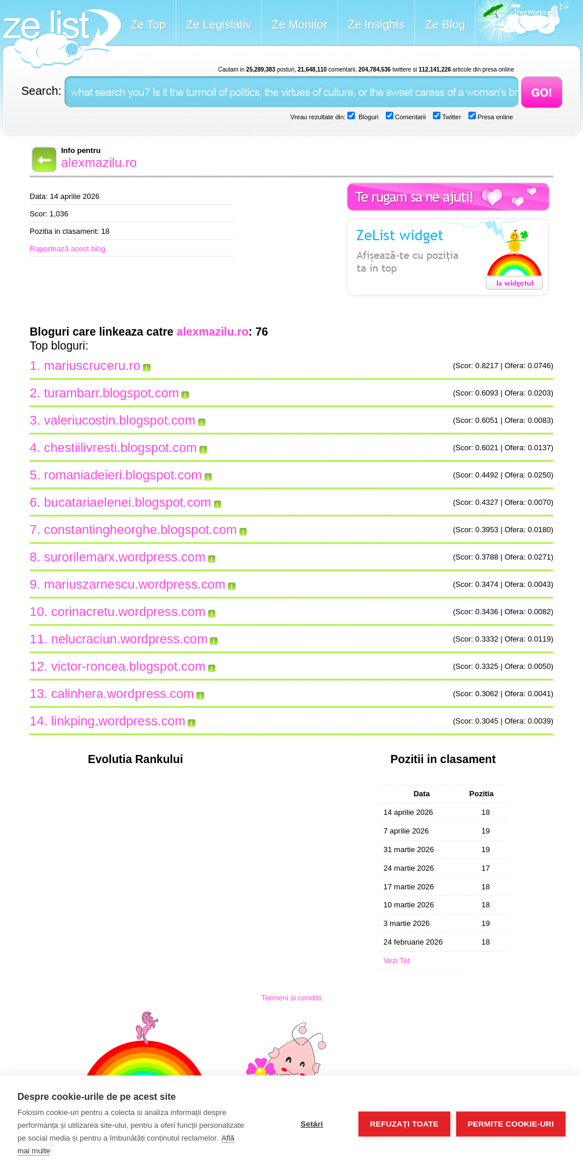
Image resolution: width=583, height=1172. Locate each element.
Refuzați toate (404, 1124)
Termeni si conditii (291, 997)
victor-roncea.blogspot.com (128, 666)
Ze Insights (376, 24)
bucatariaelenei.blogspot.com (127, 502)
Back (43, 159)
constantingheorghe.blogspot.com (140, 529)
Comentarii (409, 116)
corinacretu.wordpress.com (128, 611)
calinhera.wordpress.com (122, 693)
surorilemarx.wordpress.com (124, 557)
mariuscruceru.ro (92, 365)
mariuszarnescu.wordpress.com (135, 584)
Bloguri (367, 116)
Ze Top (148, 24)
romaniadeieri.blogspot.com (123, 475)
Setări (311, 1124)
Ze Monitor (300, 24)
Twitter (450, 116)
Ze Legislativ (218, 24)
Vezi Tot (396, 960)
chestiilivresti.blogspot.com (120, 447)
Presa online (494, 116)
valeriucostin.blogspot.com (119, 420)
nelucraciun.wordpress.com (129, 639)
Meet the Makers (522, 23)
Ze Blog (445, 24)
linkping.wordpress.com (118, 721)
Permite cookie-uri (511, 1124)
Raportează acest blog (67, 248)
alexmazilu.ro (99, 162)
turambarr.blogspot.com (111, 393)
